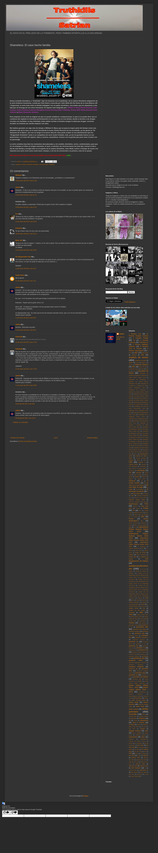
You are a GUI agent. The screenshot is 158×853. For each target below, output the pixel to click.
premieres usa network (140, 677)
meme (142, 604)
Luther (137, 600)
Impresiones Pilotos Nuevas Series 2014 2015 (138, 536)
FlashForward (133, 504)
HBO (142, 517)
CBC (144, 460)
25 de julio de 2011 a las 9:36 (25, 404)
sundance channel (140, 735)
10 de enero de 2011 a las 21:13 (26, 195)
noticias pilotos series (136, 616)
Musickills (131, 612)
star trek (144, 726)
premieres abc (142, 627)
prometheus (142, 692)
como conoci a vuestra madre (137, 468)
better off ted (142, 366)
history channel (133, 523)
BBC (133, 367)
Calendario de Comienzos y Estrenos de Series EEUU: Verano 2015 (138, 400)
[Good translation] (6, 812)
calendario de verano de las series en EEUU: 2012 (138, 452)
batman (131, 364)
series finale (140, 706)
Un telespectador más (23, 257)
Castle (138, 460)
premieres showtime (32, 164)
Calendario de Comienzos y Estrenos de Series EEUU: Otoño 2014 (138, 392)
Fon (16, 214)
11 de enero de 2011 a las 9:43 (25, 330)
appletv (131, 362)
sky (130, 720)
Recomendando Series (135, 696)
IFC (135, 527)
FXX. (140, 510)
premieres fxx (132, 650)
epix (132, 495)
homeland (143, 523)
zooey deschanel (135, 776)
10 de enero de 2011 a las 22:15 (26, 221)
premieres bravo (133, 635)
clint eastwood (133, 466)
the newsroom (140, 747)
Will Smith (131, 774)
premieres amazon (134, 631)
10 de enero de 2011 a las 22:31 (26, 234)
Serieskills (133, 714)
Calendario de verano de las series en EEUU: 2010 (138, 445)
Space (138, 724)
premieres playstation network (137, 662)
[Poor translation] (14, 812)
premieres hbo (143, 650)
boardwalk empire (133, 369)
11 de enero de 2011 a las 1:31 (25, 281)
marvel (144, 602)
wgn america (134, 772)
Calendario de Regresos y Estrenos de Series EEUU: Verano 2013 (138, 441)
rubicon (146, 698)
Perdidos (132, 623)
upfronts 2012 (140, 764)
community (143, 466)
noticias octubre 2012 (142, 614)
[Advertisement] (54, 430)
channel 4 (141, 462)
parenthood (143, 621)
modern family (133, 608)
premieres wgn (137, 679)
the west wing (138, 751)
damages (138, 472)
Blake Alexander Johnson (28, 112)
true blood (132, 755)
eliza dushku (136, 493)
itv (142, 548)
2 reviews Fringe (140, 338)
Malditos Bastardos (134, 602)
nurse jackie (143, 618)
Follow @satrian (130, 302)
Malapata (18, 175)
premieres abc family (139, 629)
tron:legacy (143, 753)
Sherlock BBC (133, 716)
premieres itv (142, 654)
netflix (131, 614)
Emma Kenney (50, 110)
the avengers (138, 743)
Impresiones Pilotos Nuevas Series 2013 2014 (138, 529)
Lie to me (143, 569)
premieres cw (133, 642)
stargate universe (135, 731)
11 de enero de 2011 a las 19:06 (26, 385)
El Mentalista (139, 489)
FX (134, 510)
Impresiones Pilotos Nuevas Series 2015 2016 (138, 540)
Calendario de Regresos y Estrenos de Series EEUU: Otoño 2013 (138, 437)
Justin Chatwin (22, 110)
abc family (145, 353)
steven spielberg (137, 733)
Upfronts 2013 (133, 766)
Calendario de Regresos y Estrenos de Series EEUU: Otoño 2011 (138, 429)
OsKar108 (18, 337)
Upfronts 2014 (144, 766)
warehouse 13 (143, 770)
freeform (135, 506)
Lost (146, 598)
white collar (143, 772)
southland (132, 724)
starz (146, 731)
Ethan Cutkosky (63, 110)
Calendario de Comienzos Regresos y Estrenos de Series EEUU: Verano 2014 (138, 375)
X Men (146, 774)
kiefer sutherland (141, 554)
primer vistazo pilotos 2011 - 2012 (138, 686)
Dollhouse (132, 481)
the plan (136, 749)
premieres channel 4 (141, 637)
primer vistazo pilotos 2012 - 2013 (138, 689)
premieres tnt (133, 675)
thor (145, 751)
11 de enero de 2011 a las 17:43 (26, 342)
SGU (143, 714)
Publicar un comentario (20, 422)
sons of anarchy (138, 722)
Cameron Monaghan (37, 110)
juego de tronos (140, 552)
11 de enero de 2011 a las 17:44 (26, 369)
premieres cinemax (138, 639)
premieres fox (133, 646)
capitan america (140, 458)
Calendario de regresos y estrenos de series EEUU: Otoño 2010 (138, 425)
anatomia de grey (140, 360)
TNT (130, 753)
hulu (130, 527)
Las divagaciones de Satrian (138, 560)
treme (136, 753)
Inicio (56, 438)
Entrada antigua (92, 438)
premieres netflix (135, 660)
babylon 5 (143, 362)
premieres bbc (140, 633)
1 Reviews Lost (135, 334)
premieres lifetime (134, 656)
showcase (133, 718)
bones (142, 369)
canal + (136, 454)
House (130, 525)
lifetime (131, 571)
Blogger (85, 796)
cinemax (144, 464)
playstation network (134, 625)
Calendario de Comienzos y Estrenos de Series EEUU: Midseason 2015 (138, 381)
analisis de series (21, 164)
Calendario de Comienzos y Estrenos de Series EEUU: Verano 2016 (138, 404)
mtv (144, 608)
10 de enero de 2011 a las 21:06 (26, 181)
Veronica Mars (133, 770)
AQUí (69, 155)
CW (130, 472)
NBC (141, 612)
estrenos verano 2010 (137, 499)
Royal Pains (138, 698)
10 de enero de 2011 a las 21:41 (26, 207)
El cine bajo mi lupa (138, 486)
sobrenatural (144, 720)
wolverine (139, 774)
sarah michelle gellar (138, 700)
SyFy (143, 737)
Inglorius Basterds (134, 548)
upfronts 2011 (135, 757)
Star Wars (132, 728)
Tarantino (131, 739)
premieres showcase (136, 664)
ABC (136, 353)
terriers (131, 743)
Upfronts (145, 755)
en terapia (145, 493)
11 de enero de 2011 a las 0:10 (25, 268)
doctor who (141, 478)
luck (133, 600)
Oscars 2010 (132, 621)
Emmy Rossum (86, 108)
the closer (141, 745)
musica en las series (137, 610)
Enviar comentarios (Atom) (28, 441)
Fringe (145, 508)
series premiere (43, 164)
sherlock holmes (143, 716)
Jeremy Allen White (78, 110)
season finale (133, 702)
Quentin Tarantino (135, 694)
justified (131, 554)
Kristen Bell (132, 557)
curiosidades (141, 470)
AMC (142, 355)
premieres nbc (138, 658)
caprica (131, 460)
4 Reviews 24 (143, 342)
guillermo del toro (138, 512)
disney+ (131, 478)
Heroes (131, 519)
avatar (137, 362)
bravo (134, 371)
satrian (17, 187)
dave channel (138, 474)
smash (135, 720)
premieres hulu (133, 654)
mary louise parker (134, 604)
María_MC (18, 240)
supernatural (133, 737)
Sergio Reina (19, 275)
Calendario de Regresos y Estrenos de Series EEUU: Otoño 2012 (138, 433)
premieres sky (133, 668)
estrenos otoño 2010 (140, 497)
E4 (142, 481)
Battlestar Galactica (141, 365)
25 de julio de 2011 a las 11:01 (25, 418)
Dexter (137, 476)
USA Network (135, 768)
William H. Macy (73, 108)
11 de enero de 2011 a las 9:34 (25, 318)
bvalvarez (18, 228)
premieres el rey (141, 644)
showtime (52, 164)
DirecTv (144, 476)
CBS (131, 462)
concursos (131, 470)
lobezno (140, 598)
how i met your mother (140, 525)
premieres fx (140, 648)
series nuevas (133, 709)
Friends (138, 508)
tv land (139, 755)
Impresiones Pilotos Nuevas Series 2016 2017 (138, 544)
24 (134, 340)
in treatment (141, 546)
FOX (146, 504)
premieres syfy (140, 673)
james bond (138, 550)
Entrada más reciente (17, 438)
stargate (142, 728)
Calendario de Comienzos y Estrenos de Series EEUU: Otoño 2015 (138, 396)
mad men (144, 600)
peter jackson (142, 623)
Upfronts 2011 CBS (141, 759)
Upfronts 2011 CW (134, 762)
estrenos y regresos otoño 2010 (137, 501)
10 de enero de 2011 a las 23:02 (26, 250)
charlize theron (133, 464)
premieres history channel (139, 652)
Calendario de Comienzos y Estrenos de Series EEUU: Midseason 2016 (138, 385)
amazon (134, 355)
